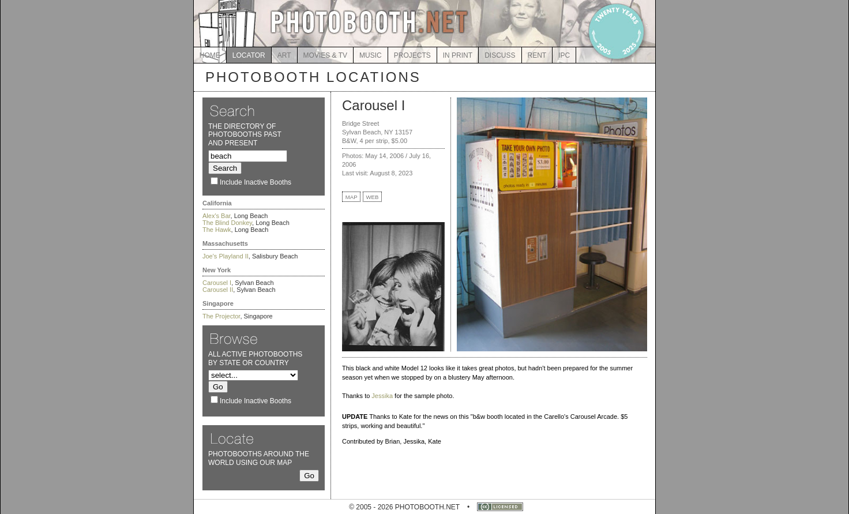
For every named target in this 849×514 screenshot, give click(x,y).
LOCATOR (248, 55)
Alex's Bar (216, 215)
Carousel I (216, 282)
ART (284, 55)
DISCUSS (499, 55)
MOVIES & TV (325, 55)
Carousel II (217, 289)
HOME (210, 55)
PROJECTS (412, 55)
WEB (372, 197)
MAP (351, 197)
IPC (564, 55)
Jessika (382, 395)
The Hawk (216, 229)
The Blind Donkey (227, 222)
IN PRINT (457, 55)
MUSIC (370, 55)
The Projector (221, 316)
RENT (537, 55)
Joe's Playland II (225, 256)
